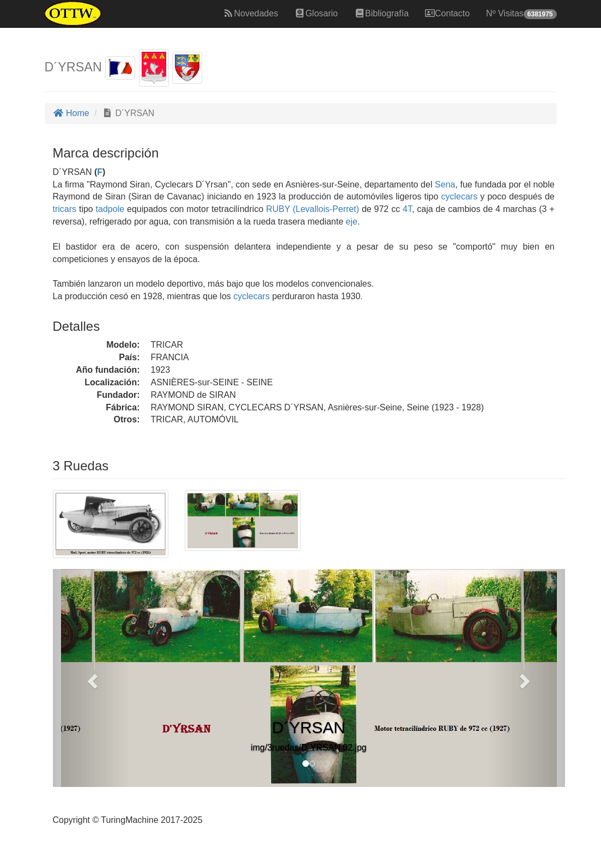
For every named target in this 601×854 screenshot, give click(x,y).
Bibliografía (381, 13)
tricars (65, 209)
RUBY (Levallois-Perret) (311, 209)
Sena (445, 184)
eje (351, 221)
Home (71, 113)
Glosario (316, 13)
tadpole (110, 209)
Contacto (447, 13)
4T (407, 209)
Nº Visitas (521, 14)
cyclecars (459, 196)
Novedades (250, 13)
